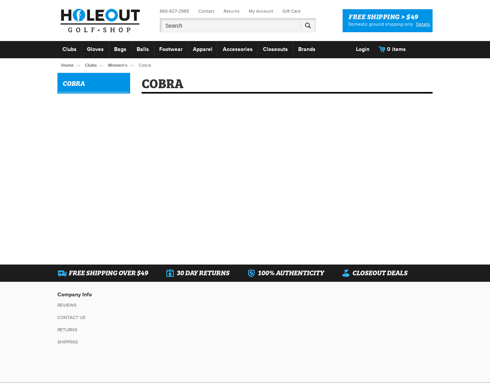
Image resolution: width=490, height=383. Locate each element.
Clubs (69, 49)
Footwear (171, 49)
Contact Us (71, 318)
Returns (232, 11)
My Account (261, 11)
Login (362, 49)
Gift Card (292, 11)
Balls (143, 49)
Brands (306, 49)
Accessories (238, 49)
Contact (206, 11)
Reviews (67, 305)
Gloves (95, 49)
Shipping (67, 342)
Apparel (202, 49)
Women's (117, 65)
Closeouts (275, 49)
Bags (120, 49)
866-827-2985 (174, 11)
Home (67, 65)
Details (423, 24)
